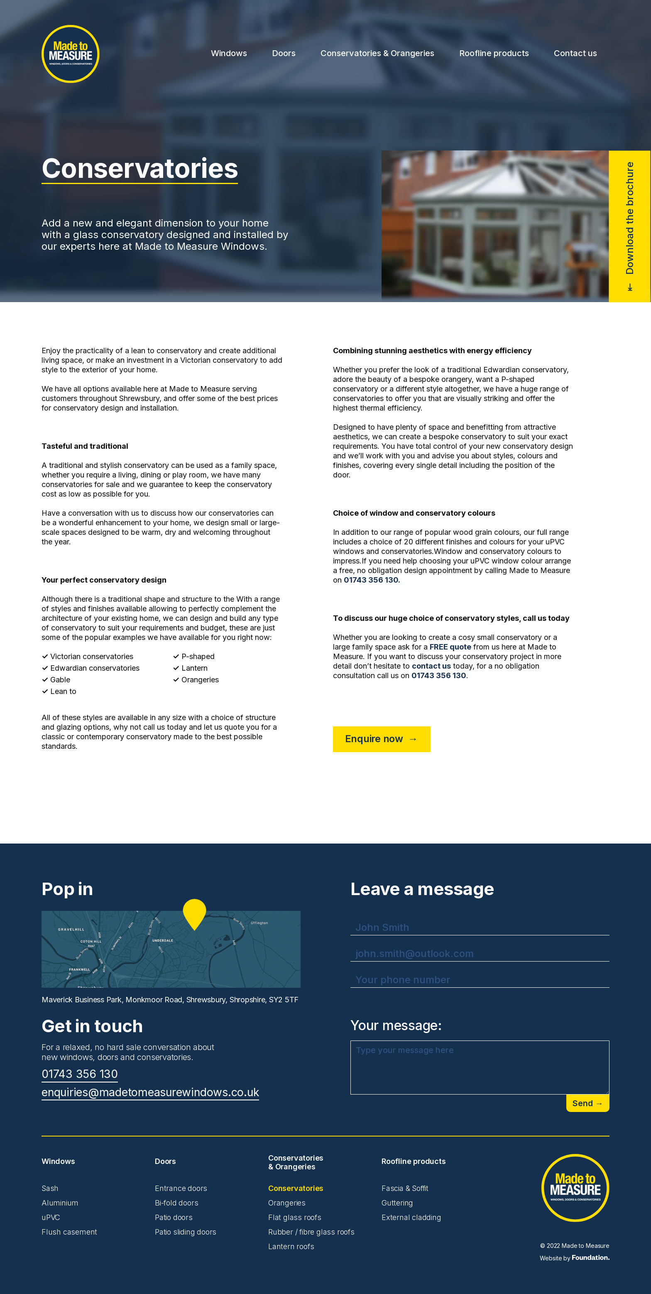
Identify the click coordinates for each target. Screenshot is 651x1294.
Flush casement (69, 1232)
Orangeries (287, 1202)
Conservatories (295, 1188)
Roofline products (494, 53)
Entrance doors (181, 1188)
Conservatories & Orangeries (377, 53)
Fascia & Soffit (405, 1188)
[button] (228, 54)
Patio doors (174, 1217)
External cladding (411, 1217)
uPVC (51, 1217)
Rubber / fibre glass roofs (311, 1232)
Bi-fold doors (176, 1202)
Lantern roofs (291, 1246)
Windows (229, 53)
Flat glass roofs (294, 1217)
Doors (284, 53)
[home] (71, 54)
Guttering (397, 1202)
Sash (50, 1188)
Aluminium (60, 1202)
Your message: (396, 1025)
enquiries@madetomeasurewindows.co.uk (150, 1093)
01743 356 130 (80, 1074)
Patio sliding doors (185, 1232)
